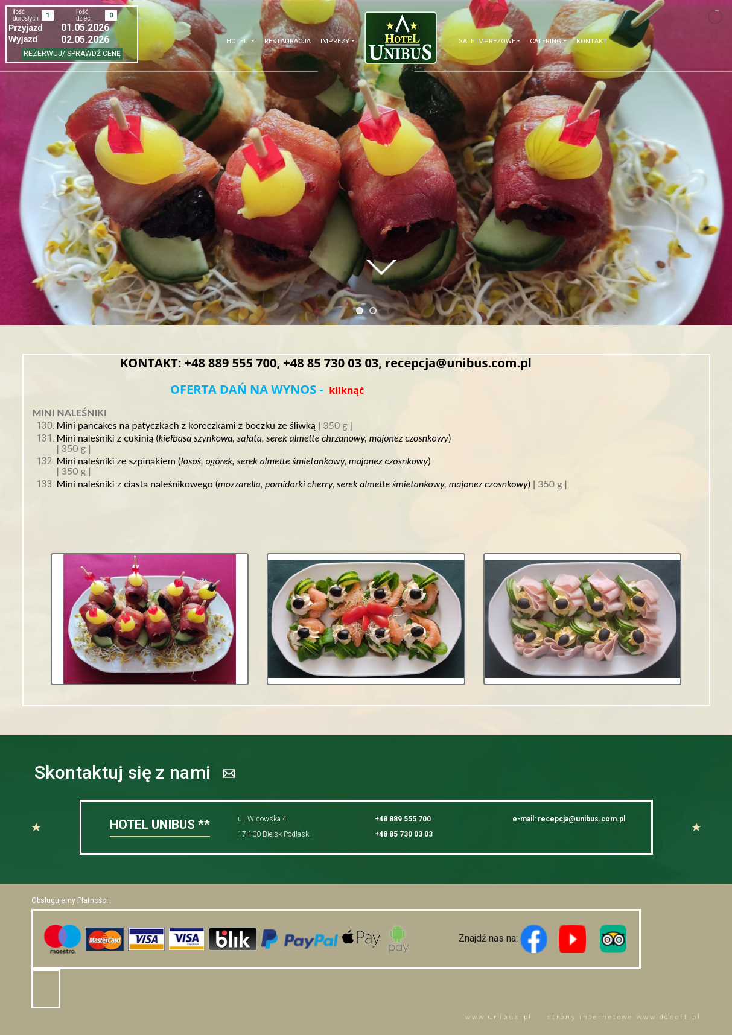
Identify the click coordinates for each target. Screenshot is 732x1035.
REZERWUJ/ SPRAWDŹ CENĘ (72, 53)
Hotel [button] (237, 41)
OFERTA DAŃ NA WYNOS (244, 389)
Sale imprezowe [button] (487, 41)
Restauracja (287, 41)
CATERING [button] (545, 41)
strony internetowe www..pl (624, 1017)
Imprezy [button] (334, 41)
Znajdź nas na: (452, 938)
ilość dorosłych (26, 15)
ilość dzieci (84, 15)
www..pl (498, 1017)
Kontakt (591, 41)
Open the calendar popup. (127, 27)
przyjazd (25, 28)
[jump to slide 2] (373, 310)
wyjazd (22, 39)
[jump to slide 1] (359, 310)
